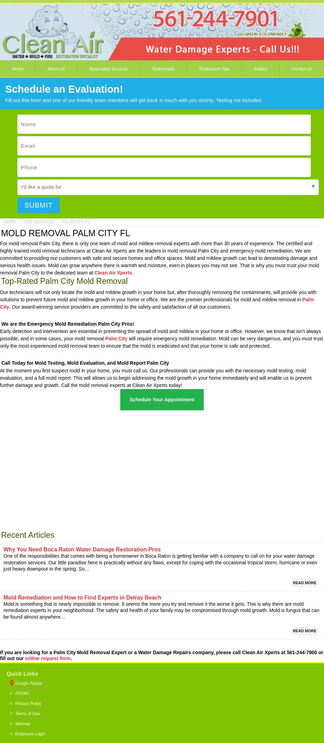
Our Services (38, 221)
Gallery (260, 69)
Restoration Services (108, 69)
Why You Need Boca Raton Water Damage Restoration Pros (82, 549)
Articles (22, 693)
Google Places (28, 683)
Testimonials (163, 69)
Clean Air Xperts (113, 273)
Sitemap (23, 723)
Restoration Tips (214, 69)
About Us (56, 69)
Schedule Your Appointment (162, 399)
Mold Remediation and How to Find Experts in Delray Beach (82, 598)
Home (17, 69)
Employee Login (30, 734)
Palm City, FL (76, 221)
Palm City (116, 338)
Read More (304, 583)
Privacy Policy (28, 703)
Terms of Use (27, 713)
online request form (48, 658)
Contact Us (301, 69)
